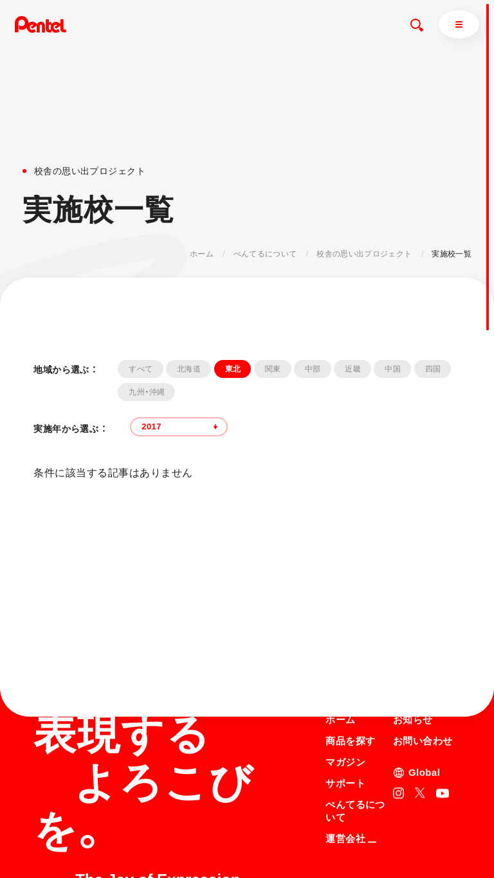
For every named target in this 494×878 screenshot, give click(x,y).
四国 (433, 368)
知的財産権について (361, 858)
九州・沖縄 (147, 392)
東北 (233, 368)
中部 (313, 368)
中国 (393, 368)
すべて (140, 368)
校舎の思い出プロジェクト (364, 253)
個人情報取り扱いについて (373, 842)
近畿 (353, 368)
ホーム (202, 253)
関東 (273, 368)
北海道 (189, 368)
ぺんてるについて (265, 253)
